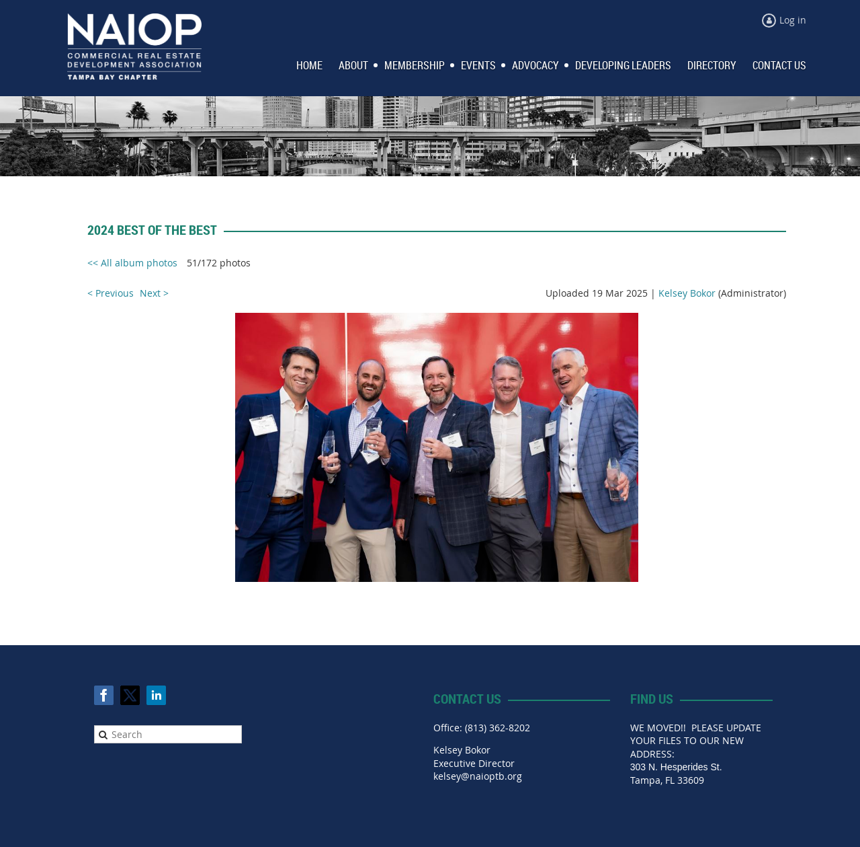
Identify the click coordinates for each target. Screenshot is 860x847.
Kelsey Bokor (687, 293)
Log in (792, 19)
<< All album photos (132, 262)
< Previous (110, 293)
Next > (154, 293)
